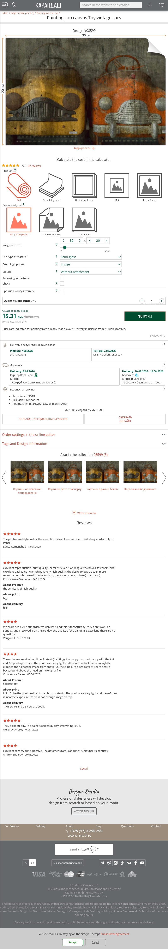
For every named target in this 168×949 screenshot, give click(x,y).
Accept (72, 942)
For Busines (12, 826)
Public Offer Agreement (115, 934)
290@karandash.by (79, 835)
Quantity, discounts (17, 301)
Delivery (41, 826)
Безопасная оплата (83, 389)
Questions (127, 826)
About (69, 826)
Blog (98, 826)
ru (26, 863)
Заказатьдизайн (125, 419)
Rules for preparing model (68, 863)
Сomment (158, 336)
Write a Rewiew (86, 513)
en (32, 863)
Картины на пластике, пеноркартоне (27, 478)
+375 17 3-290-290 (72, 896)
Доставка (83, 365)
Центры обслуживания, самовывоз (83, 345)
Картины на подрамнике (140, 476)
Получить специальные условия (43, 419)
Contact (156, 826)
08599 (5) (101, 454)
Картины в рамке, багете (102, 476)
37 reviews (34, 166)
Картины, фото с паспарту (65, 476)
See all (84, 768)
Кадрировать (84, 148)
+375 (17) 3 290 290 (86, 830)
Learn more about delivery (136, 922)
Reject (95, 942)
